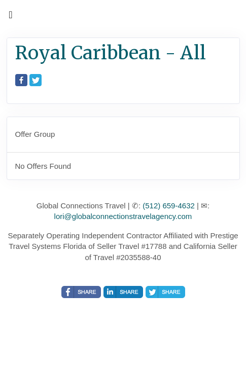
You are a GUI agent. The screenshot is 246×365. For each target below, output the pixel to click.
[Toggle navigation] (11, 17)
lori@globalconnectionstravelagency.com (123, 216)
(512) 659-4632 (169, 205)
